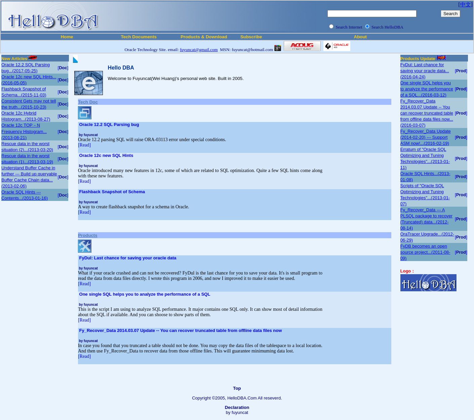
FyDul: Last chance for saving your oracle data (127, 257)
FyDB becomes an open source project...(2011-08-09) (425, 252)
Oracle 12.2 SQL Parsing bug (109, 124)
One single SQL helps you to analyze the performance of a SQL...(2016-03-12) (426, 88)
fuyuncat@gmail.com (199, 49)
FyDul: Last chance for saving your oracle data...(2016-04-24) (424, 70)
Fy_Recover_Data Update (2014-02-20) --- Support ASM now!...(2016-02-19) (425, 137)
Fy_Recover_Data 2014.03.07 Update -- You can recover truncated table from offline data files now (180, 330)
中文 (465, 4)
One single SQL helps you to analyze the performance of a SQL (144, 294)
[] (63, 67)
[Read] (84, 145)
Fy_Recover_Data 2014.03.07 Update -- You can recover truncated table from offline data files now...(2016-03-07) (426, 113)
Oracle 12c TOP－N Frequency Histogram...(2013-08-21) (24, 131)
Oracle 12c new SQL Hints (106, 155)
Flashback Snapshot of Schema (112, 191)
